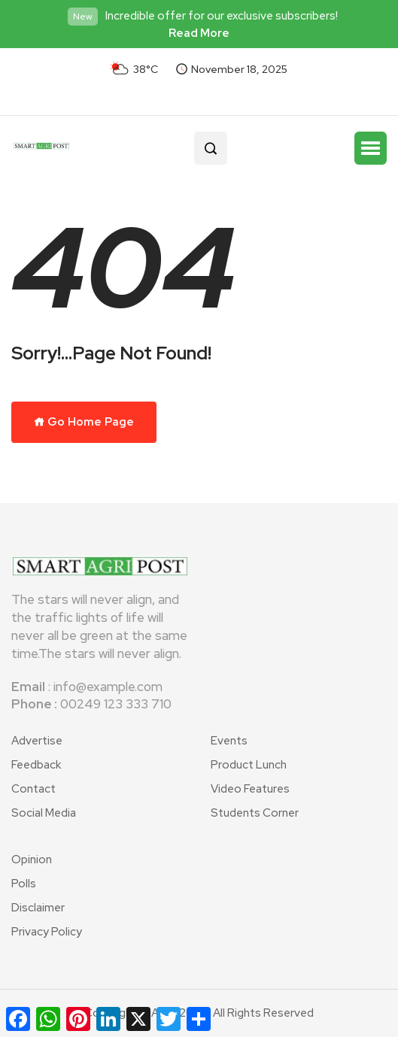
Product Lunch (249, 764)
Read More (199, 33)
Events (229, 740)
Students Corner (255, 812)
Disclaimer (38, 907)
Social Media (43, 812)
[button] (370, 148)
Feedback (36, 764)
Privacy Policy (46, 931)
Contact (33, 788)
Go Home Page (84, 421)
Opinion (31, 859)
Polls (23, 883)
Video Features (250, 788)
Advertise (36, 740)
